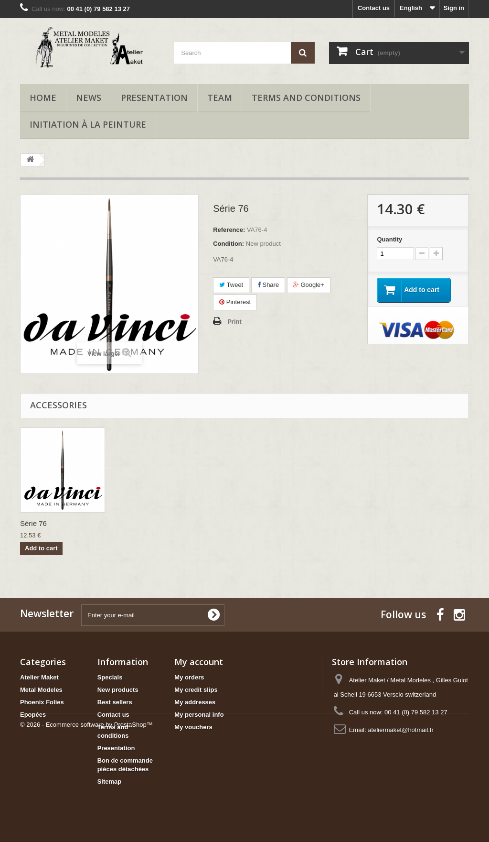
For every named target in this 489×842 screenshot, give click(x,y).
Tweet (231, 284)
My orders (189, 677)
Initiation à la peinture (88, 124)
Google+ (308, 284)
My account (198, 661)
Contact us (374, 7)
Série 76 (33, 523)
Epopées (33, 714)
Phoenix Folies (42, 702)
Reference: (229, 229)
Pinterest (235, 302)
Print (234, 321)
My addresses (194, 702)
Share (268, 284)
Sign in (454, 7)
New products (117, 689)
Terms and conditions (306, 97)
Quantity (389, 239)
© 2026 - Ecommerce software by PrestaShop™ (86, 816)
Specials (110, 677)
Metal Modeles (41, 689)
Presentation (154, 97)
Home (43, 97)
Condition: (228, 243)
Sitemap (109, 781)
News (88, 97)
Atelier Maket (39, 677)
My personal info (198, 714)
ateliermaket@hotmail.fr (400, 729)
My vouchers (193, 727)
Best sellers (114, 702)
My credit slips (195, 689)
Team (219, 97)
